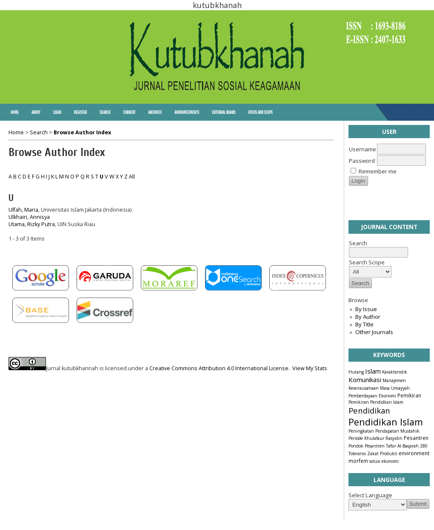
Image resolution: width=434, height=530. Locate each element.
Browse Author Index (82, 132)
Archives (155, 112)
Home (15, 112)
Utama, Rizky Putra (32, 224)
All (132, 176)
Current (129, 112)
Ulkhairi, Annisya (29, 217)
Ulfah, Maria (23, 209)
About (35, 112)
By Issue (366, 309)
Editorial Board (223, 112)
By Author (367, 316)
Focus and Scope (260, 112)
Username (362, 149)
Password (362, 160)
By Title (364, 324)
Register (80, 112)
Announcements (186, 112)
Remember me (378, 171)
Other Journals (374, 332)
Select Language (370, 495)
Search (105, 112)
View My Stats (309, 368)
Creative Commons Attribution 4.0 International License (218, 368)
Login (57, 112)
